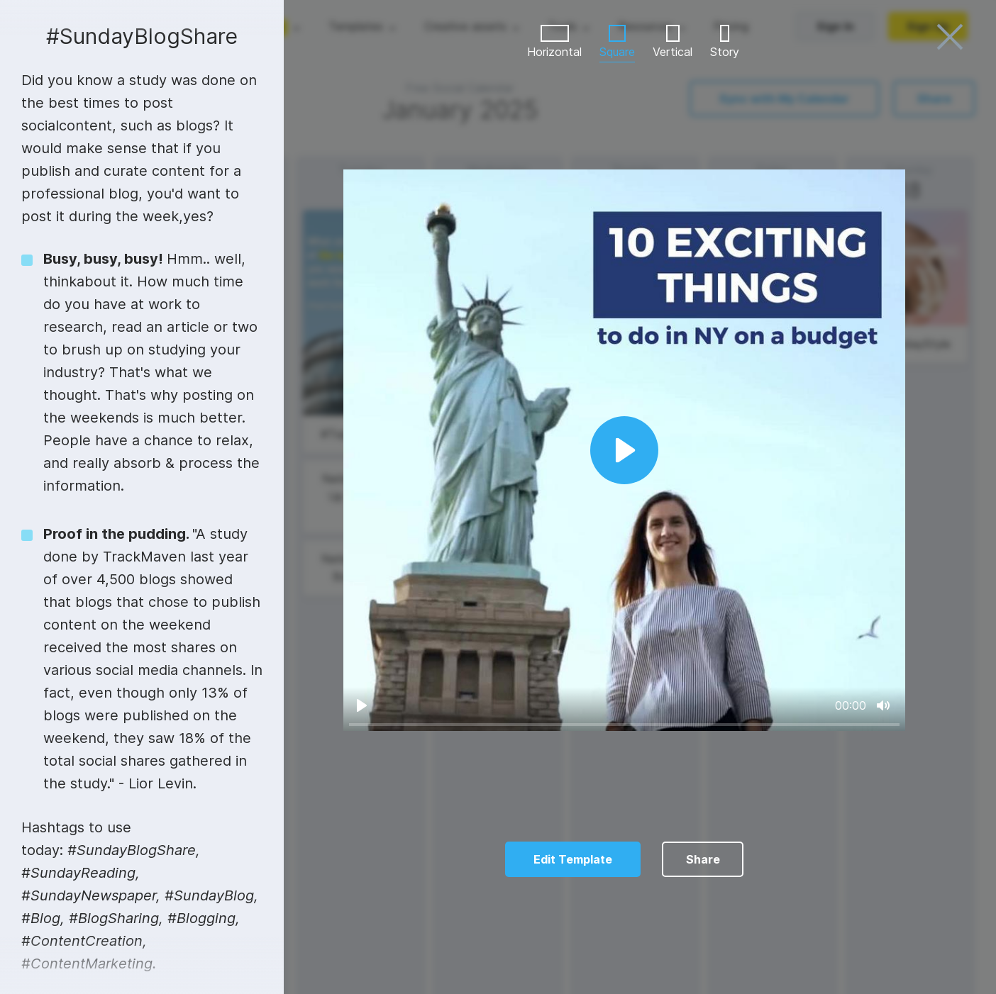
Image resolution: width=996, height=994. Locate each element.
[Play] (361, 705)
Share (703, 859)
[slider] (624, 724)
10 (706, 970)
